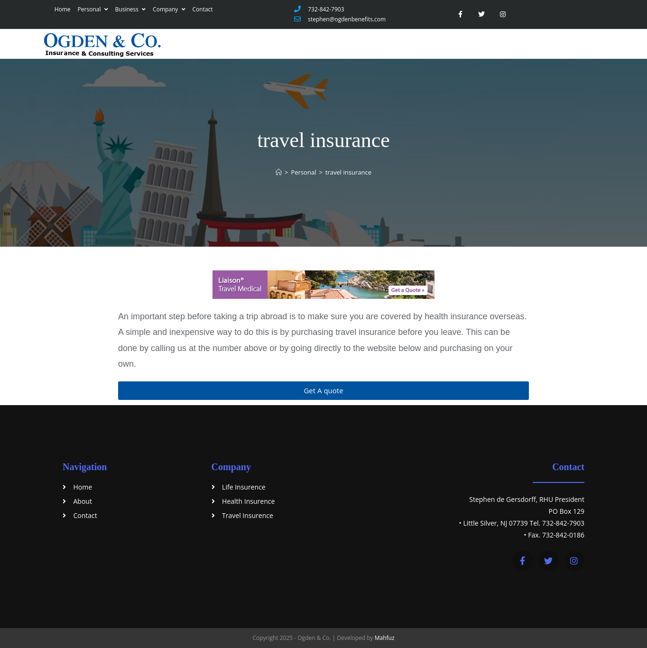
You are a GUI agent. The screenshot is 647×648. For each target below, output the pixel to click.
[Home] (279, 172)
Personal (93, 9)
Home (63, 9)
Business (130, 9)
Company (169, 9)
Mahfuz (385, 638)
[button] (323, 390)
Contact (203, 9)
